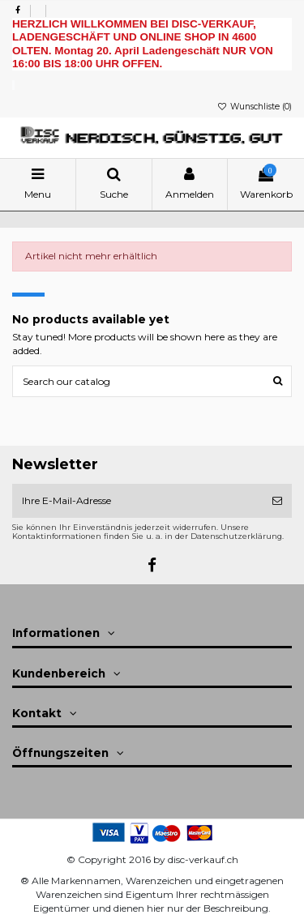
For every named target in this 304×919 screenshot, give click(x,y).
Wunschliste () (254, 106)
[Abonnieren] (277, 501)
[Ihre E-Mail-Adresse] (137, 501)
